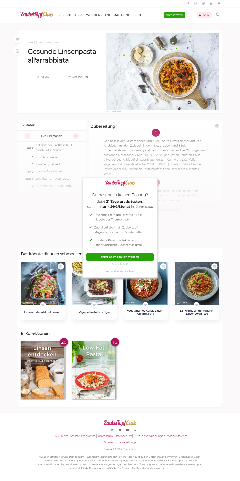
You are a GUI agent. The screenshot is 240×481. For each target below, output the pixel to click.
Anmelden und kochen (120, 271)
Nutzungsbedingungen (149, 436)
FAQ (56, 436)
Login (204, 15)
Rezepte (65, 15)
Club (136, 15)
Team (64, 436)
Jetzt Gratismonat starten (120, 257)
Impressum (105, 436)
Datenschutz (123, 436)
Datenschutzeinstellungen (120, 442)
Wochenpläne (98, 15)
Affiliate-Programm (83, 436)
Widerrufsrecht (177, 436)
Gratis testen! (174, 15)
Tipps (79, 15)
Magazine (122, 15)
